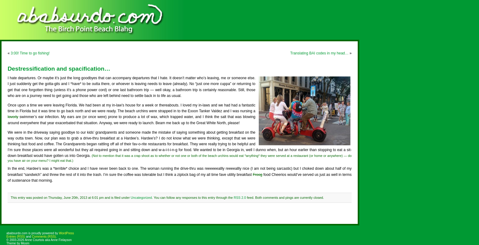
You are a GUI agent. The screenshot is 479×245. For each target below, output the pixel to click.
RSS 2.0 (240, 197)
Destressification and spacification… (59, 68)
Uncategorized (141, 197)
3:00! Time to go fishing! (30, 53)
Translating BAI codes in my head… (319, 53)
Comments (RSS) (44, 236)
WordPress (66, 233)
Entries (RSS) (15, 236)
